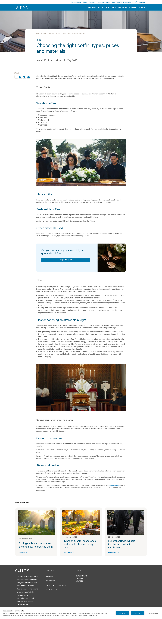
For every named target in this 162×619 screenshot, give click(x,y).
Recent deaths (96, 7)
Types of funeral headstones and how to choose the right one (80, 544)
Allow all (122, 613)
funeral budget (114, 485)
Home (38, 33)
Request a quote (104, 2)
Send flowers (137, 7)
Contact (92, 2)
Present (49, 576)
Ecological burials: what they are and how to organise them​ (36, 545)
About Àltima (76, 2)
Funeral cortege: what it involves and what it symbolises (121, 544)
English (142, 2)
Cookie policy (92, 615)
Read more (23, 552)
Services (122, 7)
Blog (85, 2)
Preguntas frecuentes (56, 585)
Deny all (137, 613)
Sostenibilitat (52, 590)
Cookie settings (152, 613)
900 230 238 (50, 581)
